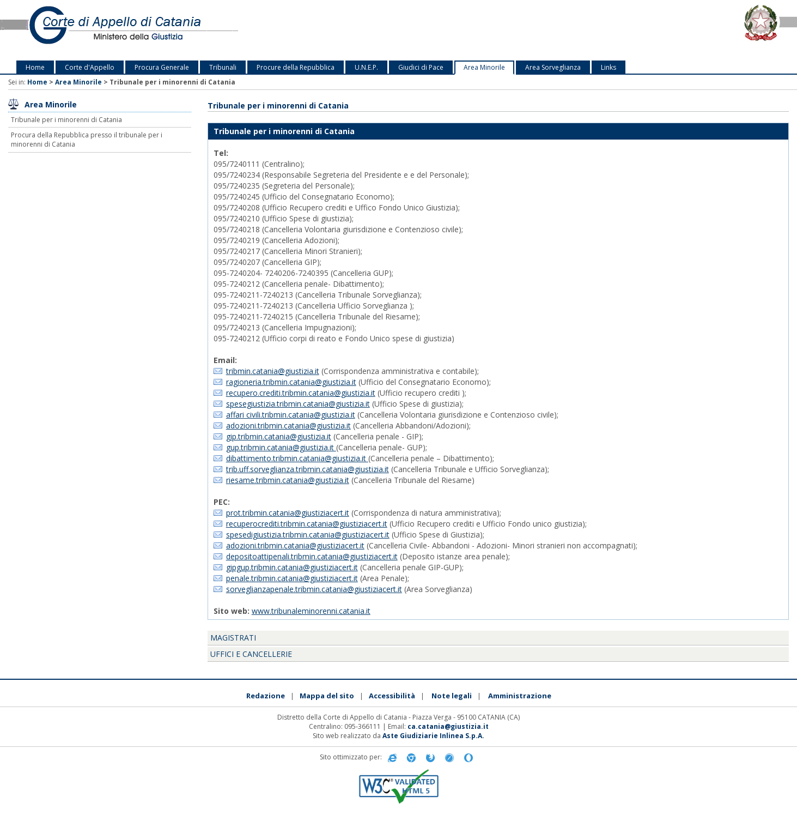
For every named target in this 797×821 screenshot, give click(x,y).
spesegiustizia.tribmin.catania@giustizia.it (298, 404)
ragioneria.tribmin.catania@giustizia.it (291, 382)
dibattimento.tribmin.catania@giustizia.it (297, 458)
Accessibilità (392, 696)
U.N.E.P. (366, 67)
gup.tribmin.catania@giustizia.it (281, 447)
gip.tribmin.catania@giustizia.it (278, 436)
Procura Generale (162, 67)
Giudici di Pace (420, 67)
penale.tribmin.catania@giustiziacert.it (292, 578)
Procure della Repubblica (295, 67)
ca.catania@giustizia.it (448, 726)
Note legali (451, 696)
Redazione (265, 696)
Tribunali (222, 67)
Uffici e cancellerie (251, 654)
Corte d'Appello (89, 67)
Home (35, 67)
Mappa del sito (327, 696)
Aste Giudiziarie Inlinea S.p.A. (433, 735)
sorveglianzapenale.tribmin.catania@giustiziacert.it (314, 589)
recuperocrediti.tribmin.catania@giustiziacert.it (306, 523)
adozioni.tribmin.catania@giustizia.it (288, 425)
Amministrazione (519, 696)
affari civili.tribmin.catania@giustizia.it (290, 414)
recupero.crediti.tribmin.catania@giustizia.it (300, 393)
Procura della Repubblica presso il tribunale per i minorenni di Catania (86, 139)
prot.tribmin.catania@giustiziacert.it (287, 513)
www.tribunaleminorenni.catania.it (311, 611)
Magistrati (233, 637)
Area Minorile (484, 67)
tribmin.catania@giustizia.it (272, 371)
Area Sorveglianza (553, 67)
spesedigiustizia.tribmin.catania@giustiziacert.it (308, 534)
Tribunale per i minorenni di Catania (66, 119)
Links (608, 67)
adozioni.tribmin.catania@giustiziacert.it (295, 545)
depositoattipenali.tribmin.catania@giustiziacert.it (312, 556)
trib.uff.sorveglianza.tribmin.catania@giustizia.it (307, 469)
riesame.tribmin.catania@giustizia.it (287, 480)
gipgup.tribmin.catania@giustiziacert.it (292, 567)
